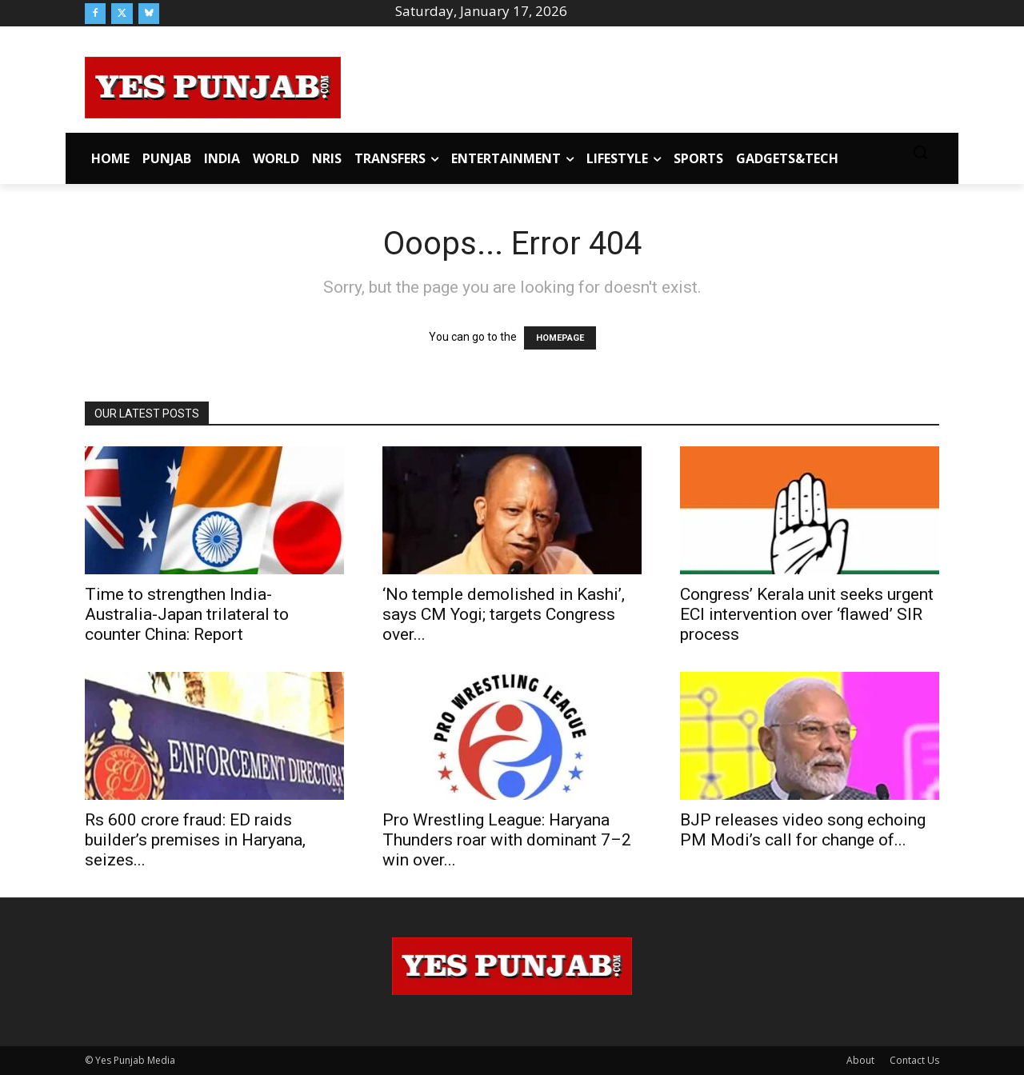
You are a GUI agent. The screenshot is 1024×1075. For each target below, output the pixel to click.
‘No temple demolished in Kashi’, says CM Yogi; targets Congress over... (503, 614)
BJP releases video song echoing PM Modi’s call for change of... (803, 829)
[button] (920, 152)
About (860, 1060)
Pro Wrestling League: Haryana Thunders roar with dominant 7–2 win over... (506, 839)
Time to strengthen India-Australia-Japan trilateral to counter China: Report (187, 614)
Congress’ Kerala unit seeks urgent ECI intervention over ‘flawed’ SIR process (807, 614)
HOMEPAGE (560, 338)
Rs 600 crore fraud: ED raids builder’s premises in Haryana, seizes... (195, 839)
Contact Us (914, 1060)
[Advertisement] (640, 85)
